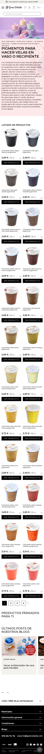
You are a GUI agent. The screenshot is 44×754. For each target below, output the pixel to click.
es (39, 8)
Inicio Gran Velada (8, 41)
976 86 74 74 (8, 736)
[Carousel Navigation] (23, 699)
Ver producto (11, 162)
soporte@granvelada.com (30, 736)
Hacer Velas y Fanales (24, 41)
